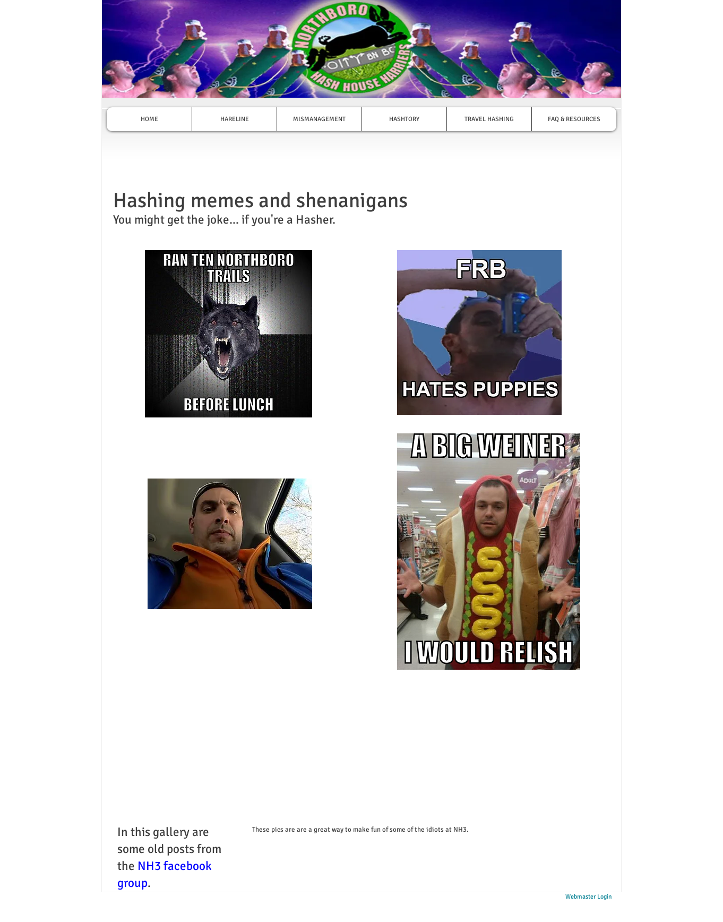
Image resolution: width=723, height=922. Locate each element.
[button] (228, 333)
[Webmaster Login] (588, 897)
